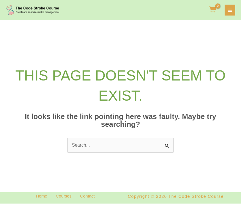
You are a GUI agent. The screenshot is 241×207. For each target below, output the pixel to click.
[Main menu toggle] (230, 10)
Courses (64, 197)
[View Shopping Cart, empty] (212, 10)
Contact (90, 197)
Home (38, 197)
